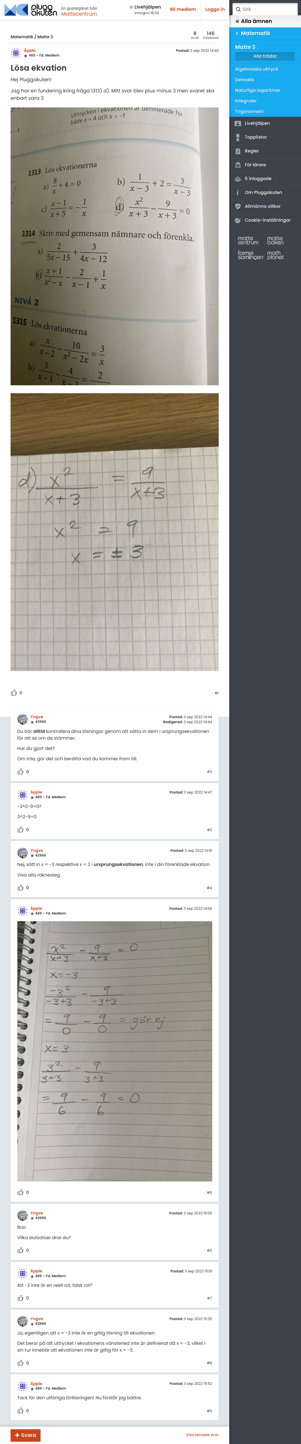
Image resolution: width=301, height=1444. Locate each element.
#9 (209, 1411)
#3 (209, 830)
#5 (209, 1193)
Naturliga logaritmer (257, 90)
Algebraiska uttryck (256, 69)
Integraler (246, 101)
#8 (209, 1363)
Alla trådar (265, 56)
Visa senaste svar (202, 1435)
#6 (209, 1251)
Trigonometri (249, 112)
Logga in (215, 9)
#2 (209, 772)
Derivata (244, 80)
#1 (217, 693)
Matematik (22, 37)
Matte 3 (45, 37)
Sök (238, 9)
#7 (209, 1298)
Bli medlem (183, 9)
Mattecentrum (79, 13)
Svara (28, 1435)
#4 (209, 888)
